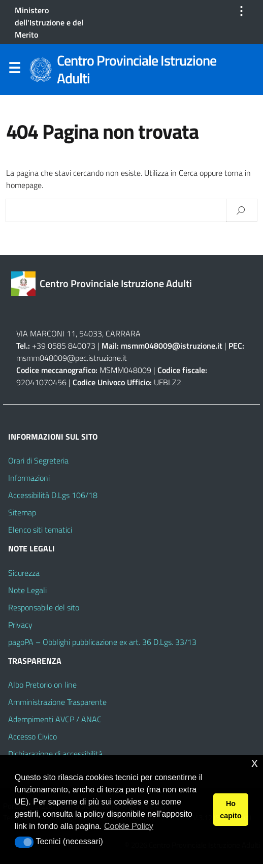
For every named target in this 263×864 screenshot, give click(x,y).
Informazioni (29, 478)
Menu (14, 70)
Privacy (20, 625)
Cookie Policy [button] (128, 826)
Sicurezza (24, 573)
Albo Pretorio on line (42, 684)
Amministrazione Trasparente (57, 702)
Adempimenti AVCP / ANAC (55, 719)
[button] (24, 842)
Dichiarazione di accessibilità (55, 754)
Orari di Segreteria (38, 460)
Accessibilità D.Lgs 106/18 (52, 495)
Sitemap (22, 512)
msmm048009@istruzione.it (172, 346)
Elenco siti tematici (40, 529)
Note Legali (27, 590)
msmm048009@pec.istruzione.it (71, 358)
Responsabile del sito (43, 607)
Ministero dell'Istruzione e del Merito (49, 22)
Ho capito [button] (230, 809)
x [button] (254, 762)
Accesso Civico (32, 736)
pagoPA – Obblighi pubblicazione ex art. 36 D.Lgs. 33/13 (102, 642)
